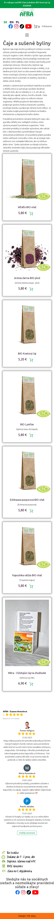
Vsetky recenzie (27, 833)
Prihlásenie (47, 26)
